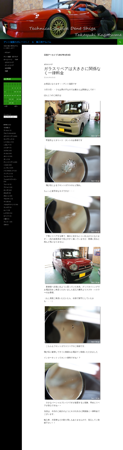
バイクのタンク (9, 171)
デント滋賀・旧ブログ (11, 57)
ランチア (6, 207)
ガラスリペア (48, 64)
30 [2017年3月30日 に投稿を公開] (12, 103)
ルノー (6, 210)
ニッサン (6, 168)
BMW (5, 125)
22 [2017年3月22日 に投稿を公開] (10, 99)
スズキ (6, 150)
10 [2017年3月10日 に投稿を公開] (15, 92)
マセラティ (7, 199)
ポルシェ (6, 196)
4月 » (16, 106)
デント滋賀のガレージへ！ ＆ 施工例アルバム (27, 42)
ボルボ (6, 193)
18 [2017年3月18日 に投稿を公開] (17, 95)
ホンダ (6, 190)
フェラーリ (7, 176)
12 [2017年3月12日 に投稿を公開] (20, 92)
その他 (6, 127)
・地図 (6, 71)
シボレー (6, 145)
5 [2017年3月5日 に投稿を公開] (20, 88)
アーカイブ (7, 114)
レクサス (6, 213)
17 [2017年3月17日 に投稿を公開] (15, 95)
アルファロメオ (9, 133)
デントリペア (8, 162)
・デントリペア (9, 65)
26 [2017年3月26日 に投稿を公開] (20, 99)
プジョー (6, 187)
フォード (6, 184)
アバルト (6, 130)
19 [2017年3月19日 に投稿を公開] (20, 95)
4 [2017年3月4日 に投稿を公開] (17, 88)
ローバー (6, 216)
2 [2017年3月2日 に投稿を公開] (12, 88)
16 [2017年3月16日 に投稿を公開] (12, 95)
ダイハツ (6, 156)
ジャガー (6, 148)
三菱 (5, 219)
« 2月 (5, 106)
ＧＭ (5, 224)
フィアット (7, 173)
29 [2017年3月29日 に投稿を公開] (10, 103)
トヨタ (6, 165)
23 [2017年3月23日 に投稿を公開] (12, 99)
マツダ (6, 201)
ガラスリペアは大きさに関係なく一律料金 (72, 70)
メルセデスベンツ (9, 204)
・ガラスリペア (9, 62)
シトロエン (7, 142)
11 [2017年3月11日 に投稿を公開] (17, 92)
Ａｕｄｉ (6, 222)
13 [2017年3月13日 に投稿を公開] (5, 95)
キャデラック (8, 139)
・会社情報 (7, 68)
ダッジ (6, 159)
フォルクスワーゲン (10, 179)
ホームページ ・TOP (11, 59)
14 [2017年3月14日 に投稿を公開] (7, 95)
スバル (6, 153)
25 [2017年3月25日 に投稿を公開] (17, 99)
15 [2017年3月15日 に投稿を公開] (10, 95)
